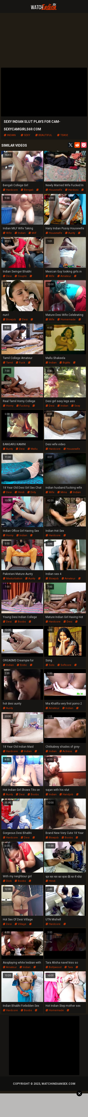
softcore (64, 665)
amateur (64, 276)
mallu (32, 448)
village (20, 924)
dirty (31, 492)
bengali (27, 189)
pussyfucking (56, 537)
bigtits (64, 362)
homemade (66, 319)
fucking (23, 405)
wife (7, 233)
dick (7, 880)
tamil (8, 362)
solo (50, 665)
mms (62, 492)
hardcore (10, 189)
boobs (20, 621)
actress (65, 751)
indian (10, 135)
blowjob (9, 319)
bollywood (53, 967)
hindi (19, 492)
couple (21, 276)
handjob (66, 794)
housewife (54, 189)
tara (68, 967)
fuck (20, 362)
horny (8, 405)
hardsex (71, 189)
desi (7, 276)
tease (62, 135)
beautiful (43, 135)
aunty (70, 233)
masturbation (12, 578)
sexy (25, 135)
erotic (22, 665)
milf (32, 233)
